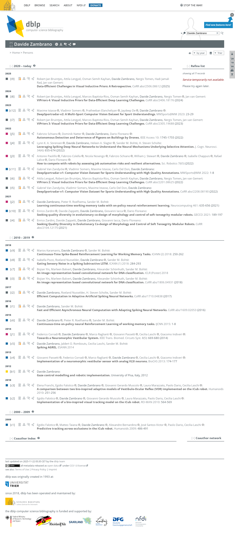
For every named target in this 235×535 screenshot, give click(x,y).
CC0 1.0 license (77, 465)
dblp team (59, 461)
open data (53, 465)
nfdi (80, 5)
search (54, 5)
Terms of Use (22, 469)
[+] (193, 438)
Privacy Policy (38, 469)
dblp (27, 5)
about (68, 5)
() (173, 163)
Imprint (53, 469)
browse (40, 5)
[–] (188, 66)
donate (95, 5)
